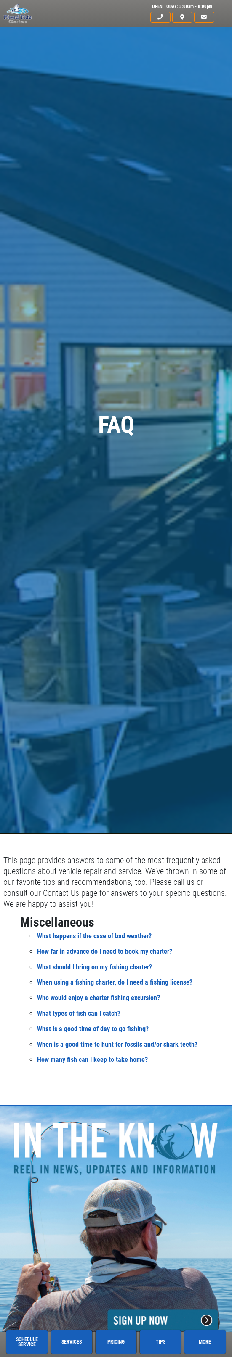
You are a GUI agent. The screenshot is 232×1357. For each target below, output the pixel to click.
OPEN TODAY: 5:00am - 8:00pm (182, 6)
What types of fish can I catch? (78, 1013)
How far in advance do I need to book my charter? (104, 952)
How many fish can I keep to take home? (92, 1060)
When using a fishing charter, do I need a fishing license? (114, 982)
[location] (182, 17)
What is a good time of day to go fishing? (93, 1029)
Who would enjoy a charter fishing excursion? (98, 998)
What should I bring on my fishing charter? (94, 967)
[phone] (160, 17)
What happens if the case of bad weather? (94, 936)
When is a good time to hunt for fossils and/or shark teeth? (117, 1044)
